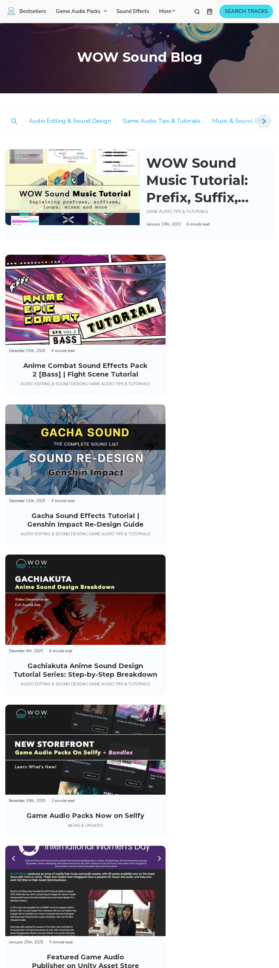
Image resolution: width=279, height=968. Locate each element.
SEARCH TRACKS (246, 12)
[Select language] (258, 928)
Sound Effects (132, 12)
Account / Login (166, 847)
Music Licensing (167, 809)
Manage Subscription (172, 887)
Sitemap (159, 754)
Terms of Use (22, 928)
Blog (155, 723)
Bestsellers (33, 12)
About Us (160, 731)
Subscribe (27, 734)
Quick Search (164, 871)
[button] (263, 121)
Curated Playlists (168, 676)
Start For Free (164, 684)
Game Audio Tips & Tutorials (161, 121)
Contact (158, 855)
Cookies (93, 928)
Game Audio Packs (81, 12)
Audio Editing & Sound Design (70, 121)
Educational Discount (172, 879)
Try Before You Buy (170, 785)
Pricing (157, 739)
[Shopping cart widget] (210, 12)
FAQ (154, 863)
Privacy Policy (60, 928)
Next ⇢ (261, 597)
